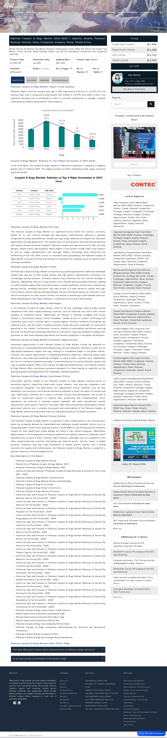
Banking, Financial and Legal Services (140, 713)
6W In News (100, 12)
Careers (63, 688)
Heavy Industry (130, 694)
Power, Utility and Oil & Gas (136, 691)
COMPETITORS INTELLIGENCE (98, 691)
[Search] (150, 104)
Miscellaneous (130, 722)
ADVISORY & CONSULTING (96, 682)
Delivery (63, 697)
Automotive (128, 707)
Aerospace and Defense (134, 682)
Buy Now (134, 66)
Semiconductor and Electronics (137, 688)
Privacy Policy (66, 691)
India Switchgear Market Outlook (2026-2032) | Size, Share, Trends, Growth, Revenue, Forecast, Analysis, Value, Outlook (134, 408)
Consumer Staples (132, 710)
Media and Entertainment (134, 719)
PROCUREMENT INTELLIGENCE (98, 697)
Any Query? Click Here (134, 89)
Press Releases (70, 12)
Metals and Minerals (132, 716)
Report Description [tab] (21, 81)
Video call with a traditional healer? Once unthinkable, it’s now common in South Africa (133, 581)
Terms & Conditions (68, 694)
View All (134, 164)
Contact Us (147, 12)
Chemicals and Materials (134, 685)
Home (20, 12)
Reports (54, 12)
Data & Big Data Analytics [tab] (87, 81)
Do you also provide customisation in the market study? (58, 659)
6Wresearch (19, 736)
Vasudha (45, 69)
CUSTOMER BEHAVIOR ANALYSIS (99, 701)
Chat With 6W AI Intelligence (151, 734)
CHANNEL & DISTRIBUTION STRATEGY (101, 694)
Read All (118, 529)
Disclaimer (64, 701)
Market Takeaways (128, 12)
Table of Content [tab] (43, 81)
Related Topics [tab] (62, 81)
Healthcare (128, 704)
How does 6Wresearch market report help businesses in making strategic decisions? (58, 650)
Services (43, 12)
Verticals (85, 12)
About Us (31, 12)
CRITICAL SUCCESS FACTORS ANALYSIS (102, 710)
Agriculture (128, 726)
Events (112, 12)
